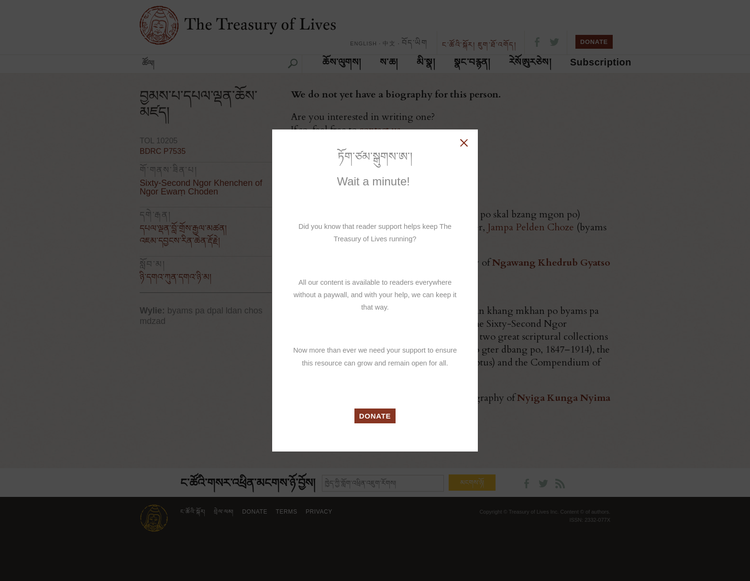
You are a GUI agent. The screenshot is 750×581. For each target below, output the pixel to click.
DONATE (375, 416)
